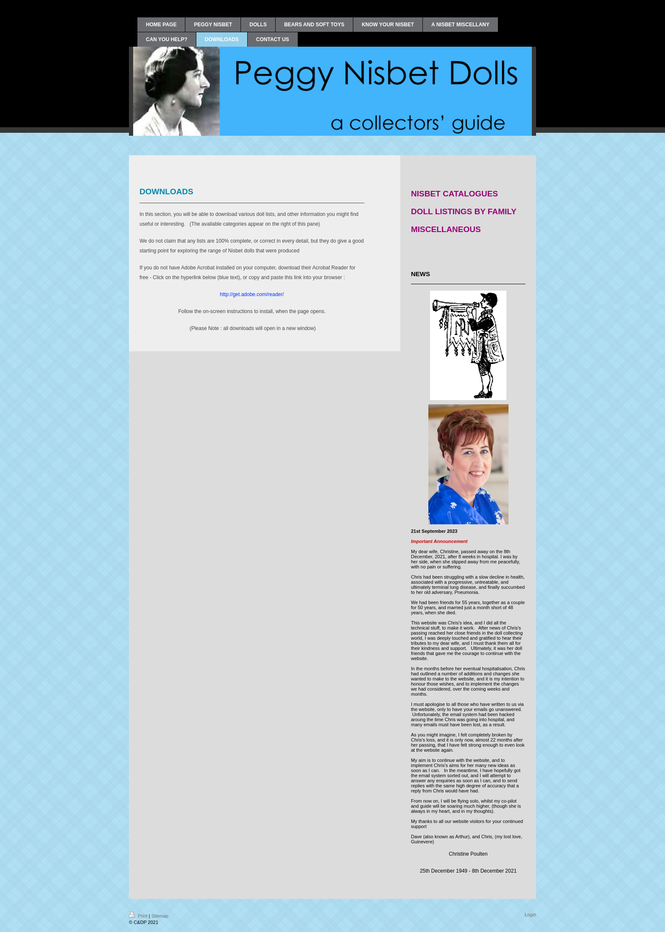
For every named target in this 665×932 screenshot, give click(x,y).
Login (530, 914)
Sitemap (159, 915)
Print (139, 915)
